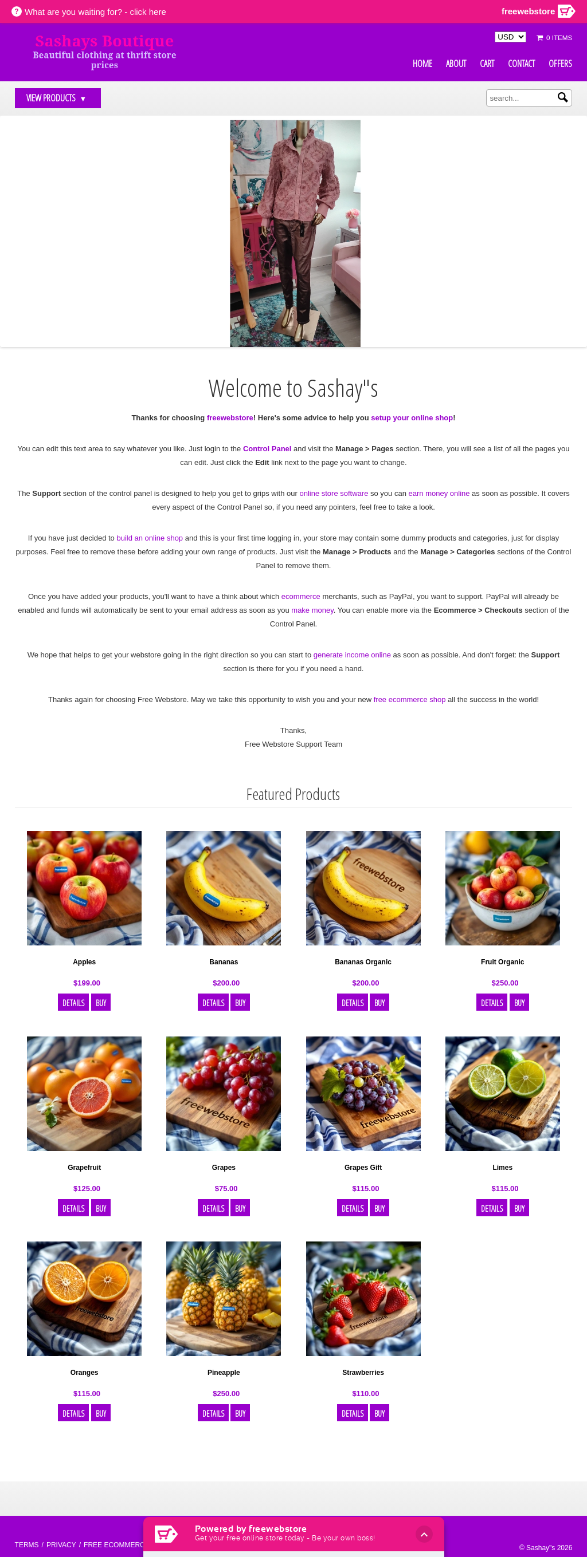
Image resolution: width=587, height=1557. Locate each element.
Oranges (85, 1373)
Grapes (224, 1168)
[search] (529, 98)
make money (312, 610)
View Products (56, 98)
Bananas (223, 962)
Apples (84, 962)
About (456, 63)
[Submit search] (563, 97)
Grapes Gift (363, 1168)
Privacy (61, 1545)
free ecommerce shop (410, 699)
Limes (502, 1168)
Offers (560, 63)
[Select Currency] (510, 36)
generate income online (352, 655)
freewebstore (230, 417)
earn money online (439, 493)
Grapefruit (84, 1168)
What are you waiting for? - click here (95, 11)
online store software (333, 493)
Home (422, 63)
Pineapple (224, 1373)
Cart (487, 63)
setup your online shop (412, 417)
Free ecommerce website (133, 1545)
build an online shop (149, 538)
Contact (521, 63)
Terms (27, 1545)
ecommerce (300, 596)
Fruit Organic (502, 962)
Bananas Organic (363, 962)
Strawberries (363, 1373)
